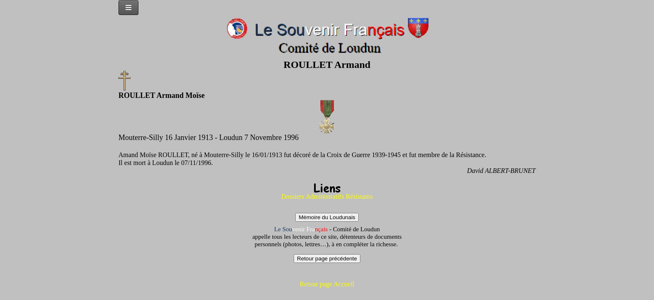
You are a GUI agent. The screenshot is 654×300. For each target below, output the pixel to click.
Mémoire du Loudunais (327, 217)
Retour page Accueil (327, 284)
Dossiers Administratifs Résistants (327, 196)
